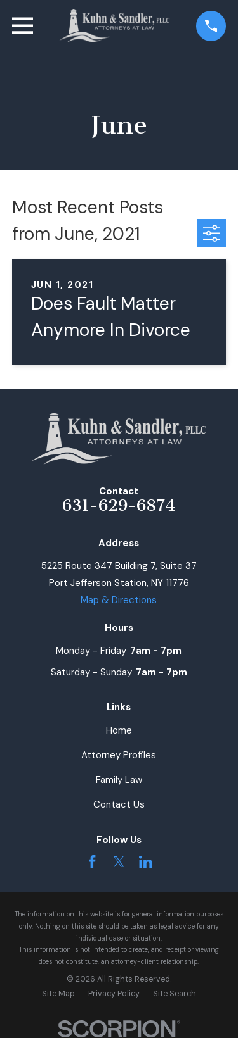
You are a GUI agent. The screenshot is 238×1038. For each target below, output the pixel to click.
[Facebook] (92, 861)
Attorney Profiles (118, 755)
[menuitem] (58, 994)
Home (119, 730)
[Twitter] (119, 861)
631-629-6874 (119, 505)
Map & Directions (119, 600)
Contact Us (119, 804)
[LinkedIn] (145, 861)
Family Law (119, 779)
